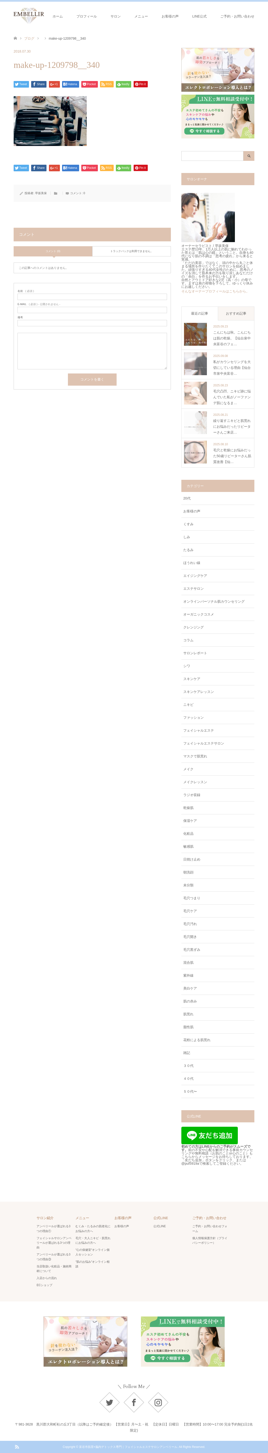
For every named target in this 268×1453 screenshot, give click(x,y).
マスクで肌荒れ (195, 756)
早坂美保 (41, 193)
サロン (116, 16)
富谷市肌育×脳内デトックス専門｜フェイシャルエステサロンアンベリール (128, 1447)
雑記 (186, 1053)
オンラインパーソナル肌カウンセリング (214, 601)
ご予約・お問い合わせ (237, 16)
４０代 (188, 1079)
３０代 (188, 1066)
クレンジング (193, 627)
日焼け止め (191, 859)
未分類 (188, 885)
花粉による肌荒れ (197, 1040)
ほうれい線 (191, 563)
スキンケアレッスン (198, 692)
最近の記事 (199, 313)
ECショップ (44, 1285)
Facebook (134, 1402)
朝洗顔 (188, 872)
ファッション (193, 717)
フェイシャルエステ (198, 730)
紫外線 (188, 975)
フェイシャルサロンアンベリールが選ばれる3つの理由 (54, 1242)
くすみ (188, 524)
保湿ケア (190, 821)
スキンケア (191, 679)
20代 (187, 498)
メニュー (141, 16)
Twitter (109, 1402)
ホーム (58, 16)
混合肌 (188, 962)
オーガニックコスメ (198, 614)
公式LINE (159, 1226)
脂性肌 (188, 1027)
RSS (17, 1446)
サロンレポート (195, 653)
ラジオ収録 (191, 795)
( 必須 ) (26, 291)
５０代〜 (190, 1091)
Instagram (158, 1402)
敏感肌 (188, 846)
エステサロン (193, 588)
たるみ (188, 550)
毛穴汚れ (190, 924)
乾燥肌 (188, 808)
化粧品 (188, 833)
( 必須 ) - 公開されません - (39, 304)
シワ (186, 666)
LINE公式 (199, 16)
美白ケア (190, 988)
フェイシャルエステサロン (203, 743)
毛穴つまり (191, 898)
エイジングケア (195, 576)
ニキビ (188, 705)
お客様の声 (170, 16)
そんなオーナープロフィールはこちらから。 (215, 291)
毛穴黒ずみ (191, 950)
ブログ (29, 38)
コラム (188, 640)
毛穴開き (190, 937)
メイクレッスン (195, 782)
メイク (188, 769)
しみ (186, 537)
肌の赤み (190, 1001)
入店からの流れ (47, 1278)
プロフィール (86, 16)
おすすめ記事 (236, 313)
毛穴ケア (190, 911)
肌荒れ (188, 1014)
